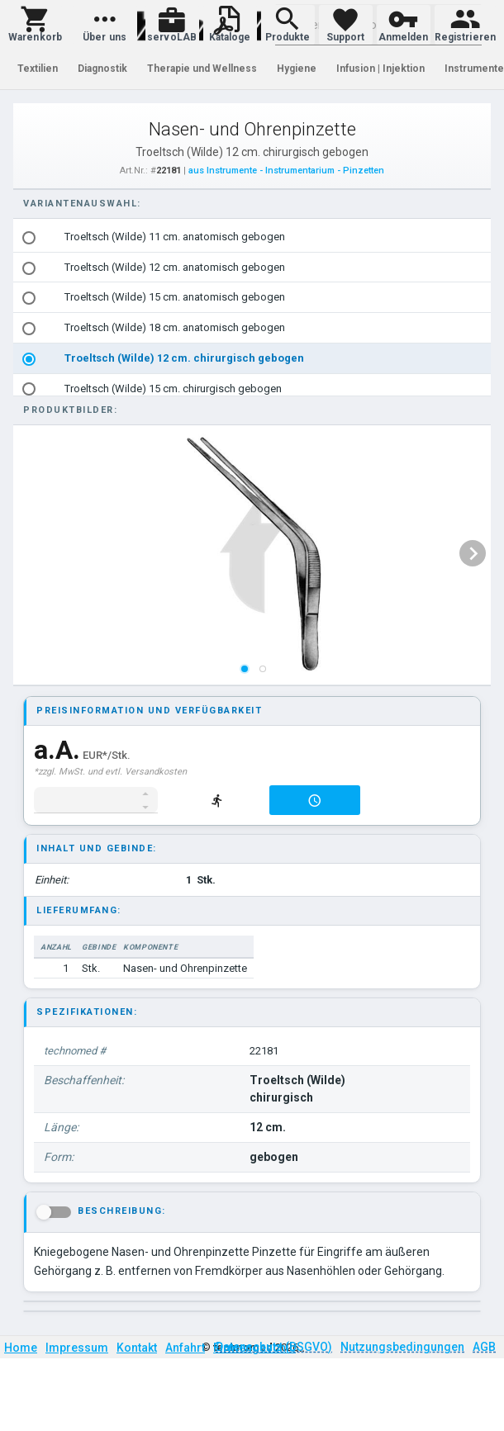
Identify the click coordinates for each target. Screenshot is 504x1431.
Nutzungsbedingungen (402, 1346)
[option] (252, 237)
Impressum (76, 1347)
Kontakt (136, 1347)
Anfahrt (185, 1347)
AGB (484, 1346)
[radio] (29, 237)
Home (20, 1347)
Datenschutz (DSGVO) (274, 1346)
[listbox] (252, 313)
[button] (35, 25)
